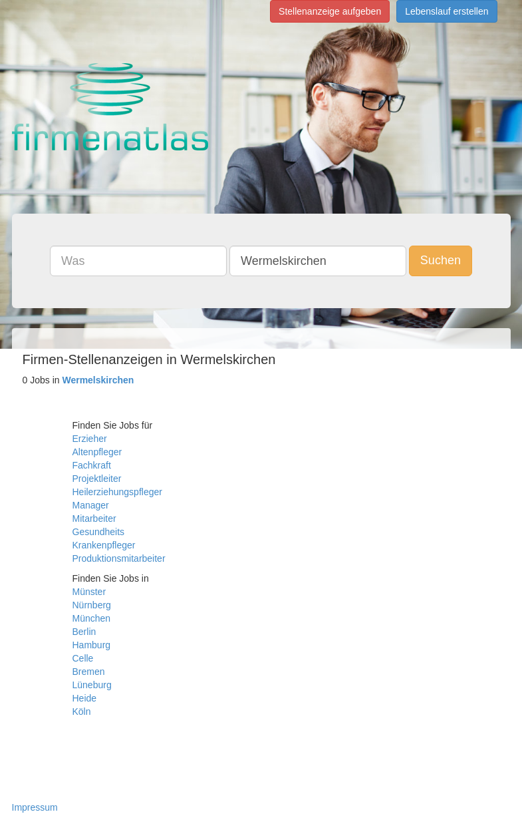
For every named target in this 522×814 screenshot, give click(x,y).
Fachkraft (91, 465)
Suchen (440, 260)
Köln (81, 711)
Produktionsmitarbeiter (119, 558)
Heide (84, 698)
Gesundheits (98, 531)
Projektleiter (97, 478)
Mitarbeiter (94, 518)
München (91, 618)
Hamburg (91, 645)
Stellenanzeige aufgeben (330, 11)
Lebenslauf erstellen (446, 11)
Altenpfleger (97, 452)
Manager (90, 505)
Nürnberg (91, 605)
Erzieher (89, 438)
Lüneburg (92, 685)
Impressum (35, 807)
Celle (83, 658)
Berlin (84, 631)
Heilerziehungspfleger (117, 492)
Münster (89, 591)
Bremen (88, 671)
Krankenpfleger (104, 545)
